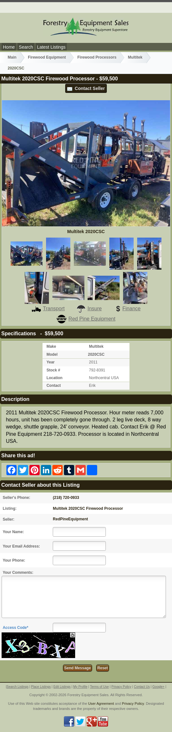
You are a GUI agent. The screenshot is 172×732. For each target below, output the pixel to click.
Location (54, 378)
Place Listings (41, 686)
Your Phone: (14, 560)
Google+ (158, 686)
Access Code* (15, 627)
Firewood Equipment (47, 57)
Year (50, 362)
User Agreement (101, 703)
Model (52, 354)
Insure (89, 308)
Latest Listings (51, 47)
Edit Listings (62, 686)
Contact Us (142, 686)
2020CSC (16, 68)
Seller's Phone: (16, 497)
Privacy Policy (121, 686)
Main (12, 57)
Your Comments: (18, 572)
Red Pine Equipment (86, 318)
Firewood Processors (96, 57)
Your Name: (13, 532)
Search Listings (17, 686)
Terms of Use (99, 686)
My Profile (80, 686)
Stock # (53, 370)
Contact (53, 385)
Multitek (135, 57)
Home (9, 47)
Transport (48, 308)
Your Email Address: (21, 546)
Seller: (8, 519)
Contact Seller (86, 88)
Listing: (9, 508)
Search (26, 47)
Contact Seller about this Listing (40, 485)
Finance (127, 308)
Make (51, 346)
